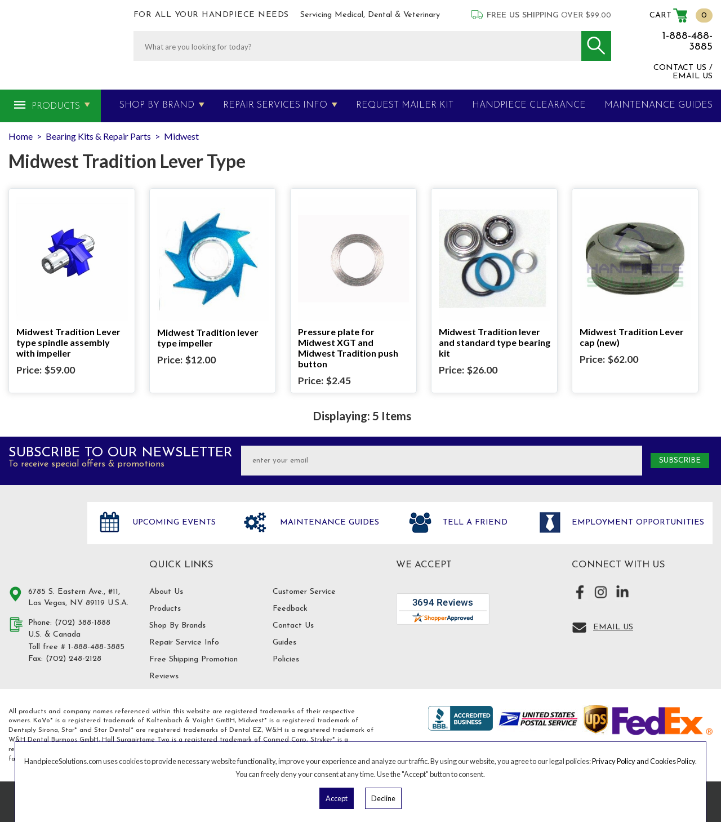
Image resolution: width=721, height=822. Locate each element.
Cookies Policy (672, 761)
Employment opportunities (636, 522)
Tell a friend (474, 522)
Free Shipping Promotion (193, 659)
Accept (337, 798)
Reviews (164, 676)
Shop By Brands (177, 625)
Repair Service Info (184, 642)
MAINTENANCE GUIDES (658, 105)
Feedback (290, 609)
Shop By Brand (156, 105)
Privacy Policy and (621, 761)
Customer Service (304, 592)
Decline (383, 798)
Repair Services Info (275, 105)
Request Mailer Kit (404, 105)
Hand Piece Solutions (41, 534)
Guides (284, 642)
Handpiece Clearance (529, 105)
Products (56, 106)
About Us (166, 592)
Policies (286, 659)
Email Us (613, 627)
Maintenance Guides (328, 522)
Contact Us (293, 625)
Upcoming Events (173, 522)
